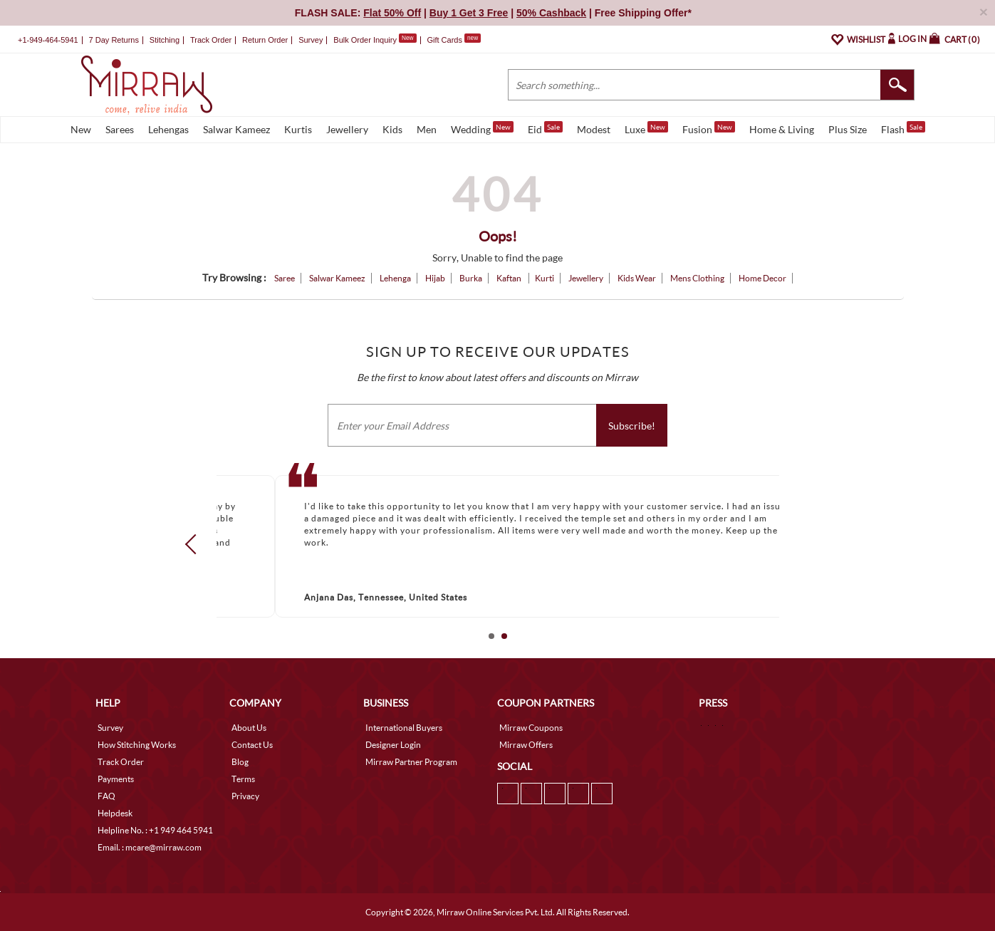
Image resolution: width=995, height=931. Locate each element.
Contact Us (252, 744)
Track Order (210, 40)
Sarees (119, 129)
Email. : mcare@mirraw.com (150, 847)
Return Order (265, 40)
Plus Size (847, 129)
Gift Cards (454, 40)
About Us (248, 727)
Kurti (544, 278)
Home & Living (781, 129)
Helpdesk (115, 813)
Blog (240, 761)
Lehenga (395, 278)
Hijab (435, 278)
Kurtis (298, 129)
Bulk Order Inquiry (365, 40)
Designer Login (393, 744)
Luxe (646, 128)
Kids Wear (637, 278)
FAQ (106, 796)
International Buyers (403, 727)
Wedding (482, 128)
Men (427, 129)
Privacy (245, 796)
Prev (194, 543)
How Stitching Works (137, 744)
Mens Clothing (697, 278)
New (81, 129)
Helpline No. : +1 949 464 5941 (155, 830)
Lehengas (168, 129)
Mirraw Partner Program (411, 761)
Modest (593, 129)
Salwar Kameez (236, 129)
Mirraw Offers (526, 744)
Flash (903, 128)
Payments (116, 779)
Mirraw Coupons (531, 727)
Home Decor (762, 278)
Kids (392, 129)
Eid (545, 128)
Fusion (708, 128)
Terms (243, 779)
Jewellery (347, 129)
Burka (470, 278)
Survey (310, 40)
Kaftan (509, 278)
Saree (284, 278)
